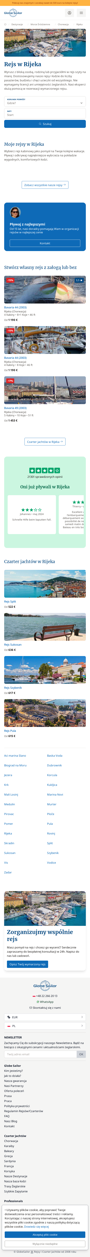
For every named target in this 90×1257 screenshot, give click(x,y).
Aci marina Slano (15, 756)
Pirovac (9, 814)
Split (50, 843)
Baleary (9, 1151)
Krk (6, 785)
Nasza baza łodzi (15, 1181)
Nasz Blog (10, 1121)
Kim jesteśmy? (13, 1071)
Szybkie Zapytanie (16, 1191)
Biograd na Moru (15, 765)
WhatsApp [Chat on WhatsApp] (45, 1002)
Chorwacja (11, 1141)
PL (45, 1026)
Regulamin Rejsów (16, 1111)
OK (81, 1054)
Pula (50, 824)
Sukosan (9, 853)
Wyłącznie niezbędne (45, 1244)
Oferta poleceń (14, 1091)
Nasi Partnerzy (13, 1086)
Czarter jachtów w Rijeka (45, 442)
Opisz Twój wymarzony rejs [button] (28, 964)
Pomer (8, 824)
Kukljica (52, 785)
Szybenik (53, 853)
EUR (45, 1017)
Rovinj (51, 833)
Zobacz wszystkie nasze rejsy (45, 185)
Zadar (8, 872)
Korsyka (9, 1171)
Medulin (9, 804)
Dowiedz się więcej (36, 1227)
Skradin (9, 843)
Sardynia (10, 1161)
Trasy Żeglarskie (14, 1186)
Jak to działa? (12, 1076)
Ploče (50, 814)
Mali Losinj (11, 794)
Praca (8, 1101)
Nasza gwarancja (15, 1081)
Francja (9, 1166)
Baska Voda (54, 756)
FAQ (7, 1116)
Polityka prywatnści (17, 1106)
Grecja (8, 1156)
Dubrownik (54, 765)
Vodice (51, 863)
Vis (6, 863)
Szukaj (45, 124)
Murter (51, 804)
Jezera (8, 775)
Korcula (52, 775)
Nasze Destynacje (15, 1176)
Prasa (8, 1096)
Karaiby (9, 1146)
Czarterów (36, 1111)
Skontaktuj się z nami (45, 1008)
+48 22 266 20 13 (45, 996)
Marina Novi (55, 794)
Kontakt (45, 243)
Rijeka (8, 833)
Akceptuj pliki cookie (45, 1234)
